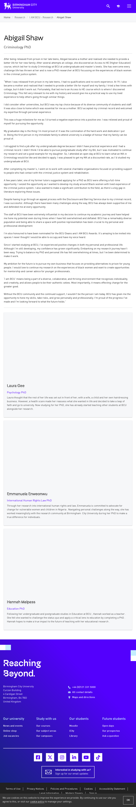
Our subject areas (46, 731)
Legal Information (49, 793)
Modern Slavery (74, 793)
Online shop (10, 731)
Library (73, 736)
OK (128, 800)
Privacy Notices (35, 789)
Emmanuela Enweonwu (27, 494)
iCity (71, 731)
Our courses (43, 726)
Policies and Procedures (64, 789)
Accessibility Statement (112, 789)
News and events (13, 726)
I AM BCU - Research (41, 17)
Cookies (88, 789)
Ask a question (110, 736)
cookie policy (37, 802)
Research (20, 17)
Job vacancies (11, 736)
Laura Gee (16, 386)
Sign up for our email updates (73, 771)
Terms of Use (13, 789)
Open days (108, 726)
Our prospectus (111, 731)
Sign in (93, 793)
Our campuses (44, 736)
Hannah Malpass (21, 602)
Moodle (73, 726)
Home (7, 17)
